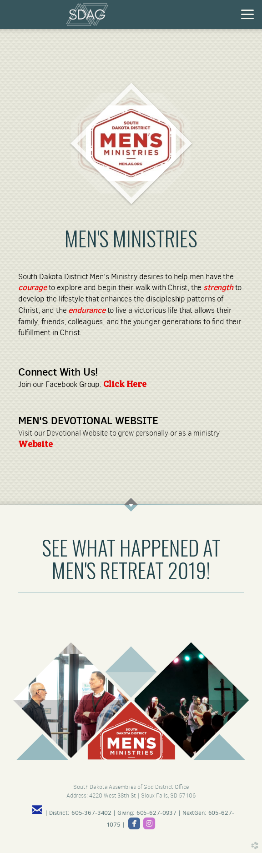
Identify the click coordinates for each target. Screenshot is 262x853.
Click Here (124, 383)
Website (35, 443)
